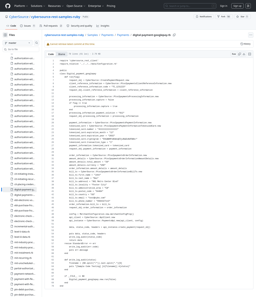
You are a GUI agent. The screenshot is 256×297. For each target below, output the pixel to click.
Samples (103, 35)
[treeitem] (25, 99)
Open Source (76, 6)
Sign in (223, 5)
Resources (56, 6)
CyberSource (19, 17)
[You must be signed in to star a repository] (242, 16)
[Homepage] (7, 6)
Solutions (38, 6)
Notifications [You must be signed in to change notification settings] (204, 16)
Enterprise (96, 6)
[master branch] (23, 42)
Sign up (237, 5)
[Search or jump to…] (190, 5)
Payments (118, 35)
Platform (21, 6)
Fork (224, 16)
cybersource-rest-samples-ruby (55, 17)
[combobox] (27, 49)
